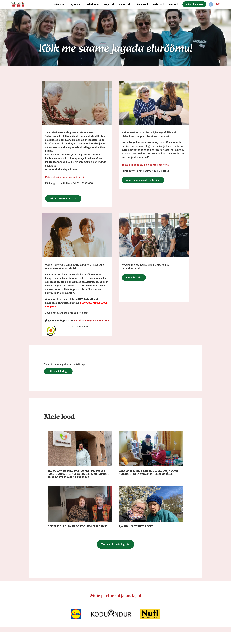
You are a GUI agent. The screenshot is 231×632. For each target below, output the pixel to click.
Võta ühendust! (194, 4)
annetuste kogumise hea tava (91, 320)
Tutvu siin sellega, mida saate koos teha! (145, 164)
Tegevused (75, 4)
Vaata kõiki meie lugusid (115, 549)
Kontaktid (124, 4)
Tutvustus (58, 4)
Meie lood (158, 4)
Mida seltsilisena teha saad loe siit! (65, 177)
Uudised (173, 4)
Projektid (109, 4)
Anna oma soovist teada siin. (143, 180)
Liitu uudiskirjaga (71, 371)
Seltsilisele (92, 4)
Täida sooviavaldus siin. (63, 198)
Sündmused (141, 4)
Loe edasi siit (133, 277)
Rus (217, 3)
